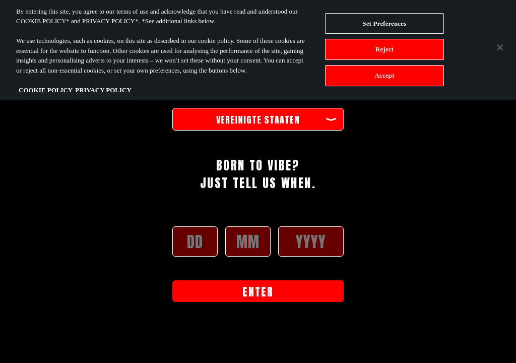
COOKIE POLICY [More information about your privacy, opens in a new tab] (46, 88)
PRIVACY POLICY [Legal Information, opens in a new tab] (103, 88)
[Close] (500, 45)
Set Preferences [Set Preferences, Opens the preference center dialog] (384, 21)
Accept (384, 73)
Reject (384, 47)
